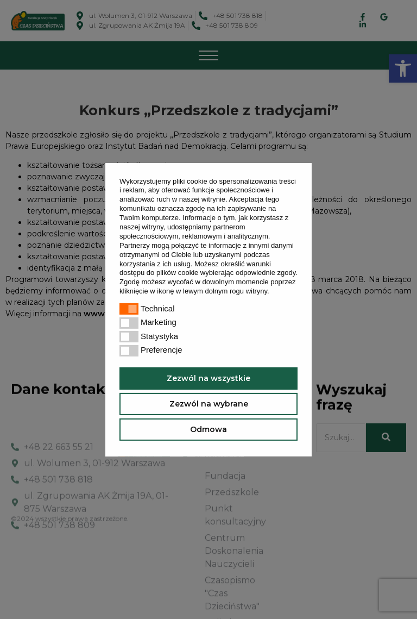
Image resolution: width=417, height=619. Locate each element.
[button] (272, 292)
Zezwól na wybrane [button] (208, 404)
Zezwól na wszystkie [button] (208, 378)
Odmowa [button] (208, 429)
